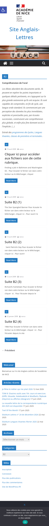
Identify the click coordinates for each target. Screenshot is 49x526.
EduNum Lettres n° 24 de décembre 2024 (20, 414)
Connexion (6, 474)
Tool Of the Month (10, 410)
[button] (3, 10)
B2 (6, 144)
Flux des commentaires (12, 482)
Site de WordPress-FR (11, 486)
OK (25, 522)
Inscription (6, 469)
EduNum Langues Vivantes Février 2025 (19, 421)
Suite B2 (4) (13, 321)
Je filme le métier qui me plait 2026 (17, 389)
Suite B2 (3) (13, 281)
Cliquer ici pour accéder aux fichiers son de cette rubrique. (23, 158)
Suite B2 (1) (13, 202)
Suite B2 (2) (13, 242)
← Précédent (8, 350)
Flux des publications (11, 478)
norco (21, 149)
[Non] (45, 516)
